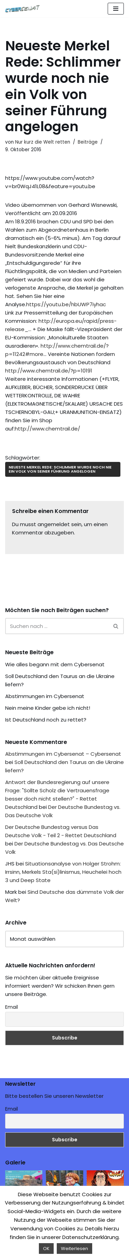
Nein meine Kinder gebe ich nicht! (47, 708)
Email (11, 1007)
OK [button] (46, 1248)
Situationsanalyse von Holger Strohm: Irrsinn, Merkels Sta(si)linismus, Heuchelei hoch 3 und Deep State (63, 872)
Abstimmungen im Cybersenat (44, 696)
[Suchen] (56, 626)
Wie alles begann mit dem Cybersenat (55, 664)
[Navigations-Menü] (116, 8)
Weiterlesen (74, 1248)
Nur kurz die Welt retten (42, 142)
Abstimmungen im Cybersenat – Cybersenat (63, 753)
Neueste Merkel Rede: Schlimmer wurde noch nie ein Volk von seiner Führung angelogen (60, 469)
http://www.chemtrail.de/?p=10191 (48, 370)
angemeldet (53, 524)
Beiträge (88, 142)
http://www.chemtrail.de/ (47, 428)
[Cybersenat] (24, 8)
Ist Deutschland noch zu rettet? (45, 719)
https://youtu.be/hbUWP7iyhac (66, 304)
